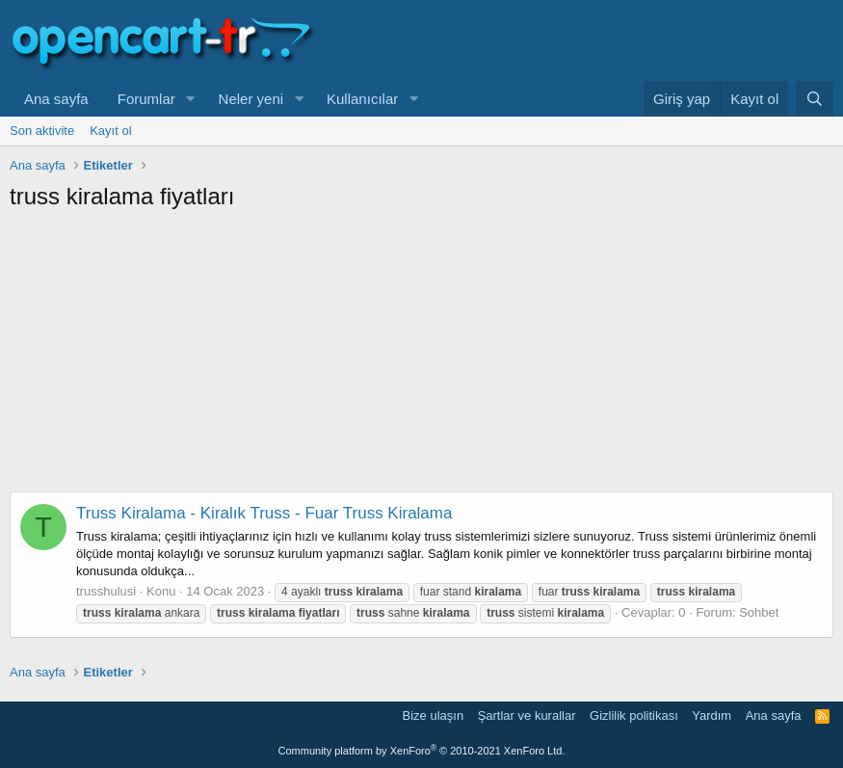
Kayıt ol (110, 130)
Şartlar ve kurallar (527, 715)
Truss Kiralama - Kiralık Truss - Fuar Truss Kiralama (264, 513)
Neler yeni (251, 99)
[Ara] (814, 99)
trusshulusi (106, 591)
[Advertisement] (421, 356)
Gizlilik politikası (634, 715)
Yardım (711, 715)
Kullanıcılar (362, 99)
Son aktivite (42, 130)
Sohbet (758, 612)
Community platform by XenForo (422, 750)
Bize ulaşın (433, 715)
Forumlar (146, 99)
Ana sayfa (56, 99)
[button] (190, 99)
